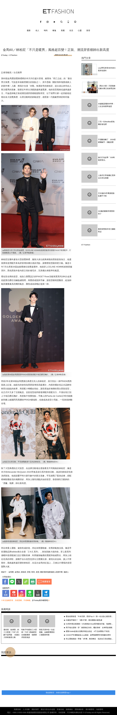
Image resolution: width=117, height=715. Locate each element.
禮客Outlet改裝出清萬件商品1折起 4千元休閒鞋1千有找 (87, 631)
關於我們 (35, 709)
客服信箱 (60, 709)
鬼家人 (66, 572)
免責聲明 (99, 709)
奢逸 (54, 30)
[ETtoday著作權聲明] (40, 600)
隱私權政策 (79, 709)
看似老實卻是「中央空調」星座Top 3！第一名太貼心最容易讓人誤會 (89, 616)
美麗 (63, 30)
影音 (88, 30)
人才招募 (26, 709)
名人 (37, 30)
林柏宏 (23, 572)
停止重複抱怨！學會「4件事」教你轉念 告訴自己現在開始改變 (89, 639)
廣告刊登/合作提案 (48, 709)
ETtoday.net (89, 712)
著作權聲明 (90, 709)
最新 (29, 30)
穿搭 (29, 572)
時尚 (46, 30)
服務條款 (69, 709)
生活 (71, 30)
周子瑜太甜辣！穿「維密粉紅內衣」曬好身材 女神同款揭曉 (89, 627)
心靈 (80, 30)
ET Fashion (58, 11)
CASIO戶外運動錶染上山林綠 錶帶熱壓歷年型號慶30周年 (88, 635)
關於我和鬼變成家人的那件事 (51, 572)
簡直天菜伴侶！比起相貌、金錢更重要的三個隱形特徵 (47, 632)
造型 (37, 572)
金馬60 (17, 572)
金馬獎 (11, 572)
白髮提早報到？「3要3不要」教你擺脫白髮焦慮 (84, 620)
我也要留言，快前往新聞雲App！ (58, 693)
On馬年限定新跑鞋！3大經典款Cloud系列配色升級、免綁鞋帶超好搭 (89, 624)
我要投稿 (17, 709)
